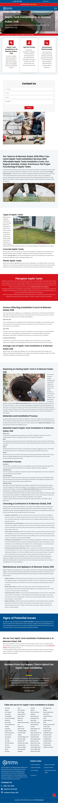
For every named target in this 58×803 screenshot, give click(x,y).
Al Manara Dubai (47, 735)
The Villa (7, 739)
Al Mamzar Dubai (9, 34)
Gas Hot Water (34, 770)
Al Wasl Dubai (46, 726)
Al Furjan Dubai (47, 743)
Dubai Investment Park (36, 732)
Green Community (35, 712)
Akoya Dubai (8, 722)
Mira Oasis (7, 708)
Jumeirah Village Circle (23, 737)
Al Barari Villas (8, 730)
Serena (6, 749)
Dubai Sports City (35, 718)
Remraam (7, 751)
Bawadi (45, 710)
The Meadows (8, 716)
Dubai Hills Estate (35, 737)
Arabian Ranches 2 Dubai (47, 721)
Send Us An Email (10, 789)
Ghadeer (7, 726)
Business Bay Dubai (35, 751)
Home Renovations (35, 764)
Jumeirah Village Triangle (21, 734)
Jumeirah (33, 708)
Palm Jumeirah (21, 710)
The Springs (7, 714)
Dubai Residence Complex (35, 725)
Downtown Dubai (35, 741)
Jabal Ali (32, 710)
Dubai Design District (35, 739)
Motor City (20, 720)
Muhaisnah (7, 720)
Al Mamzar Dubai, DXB (11, 792)
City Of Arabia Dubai (35, 749)
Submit (29, 107)
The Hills (7, 745)
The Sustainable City (10, 724)
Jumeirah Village (21, 739)
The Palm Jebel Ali (9, 743)
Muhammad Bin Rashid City (23, 723)
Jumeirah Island (21, 745)
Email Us (46, 1)
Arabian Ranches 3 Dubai (47, 717)
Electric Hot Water (49, 767)
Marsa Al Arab (21, 728)
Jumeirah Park (21, 741)
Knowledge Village (22, 730)
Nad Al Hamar (21, 716)
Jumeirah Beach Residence (21, 750)
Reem (19, 708)
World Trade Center (9, 732)
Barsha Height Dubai (48, 712)
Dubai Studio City (35, 716)
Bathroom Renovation (50, 764)
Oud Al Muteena (21, 714)
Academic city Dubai (48, 747)
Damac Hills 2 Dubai (35, 743)
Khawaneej (7, 728)
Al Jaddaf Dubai (47, 739)
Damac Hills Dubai (35, 745)
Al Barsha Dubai (47, 745)
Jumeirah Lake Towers (23, 743)
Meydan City (21, 726)
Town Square (8, 737)
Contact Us (33, 775)
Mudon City (20, 718)
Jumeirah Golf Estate (10, 718)
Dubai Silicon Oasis (35, 722)
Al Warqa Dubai (47, 730)
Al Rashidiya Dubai (47, 732)
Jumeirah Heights (22, 747)
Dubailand (33, 714)
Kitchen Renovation (35, 767)
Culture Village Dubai (35, 747)
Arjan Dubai (46, 714)
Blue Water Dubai (47, 708)
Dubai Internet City (35, 735)
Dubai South (33, 720)
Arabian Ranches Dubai (48, 724)
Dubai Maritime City (35, 728)
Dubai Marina (34, 730)
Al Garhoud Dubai (47, 741)
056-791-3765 (17, 1)
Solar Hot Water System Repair (50, 771)
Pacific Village (21, 712)
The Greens (7, 747)
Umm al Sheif (8, 735)
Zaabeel (7, 710)
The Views (7, 741)
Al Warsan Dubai (47, 728)
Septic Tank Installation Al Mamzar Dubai (24, 34)
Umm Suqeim (8, 712)
